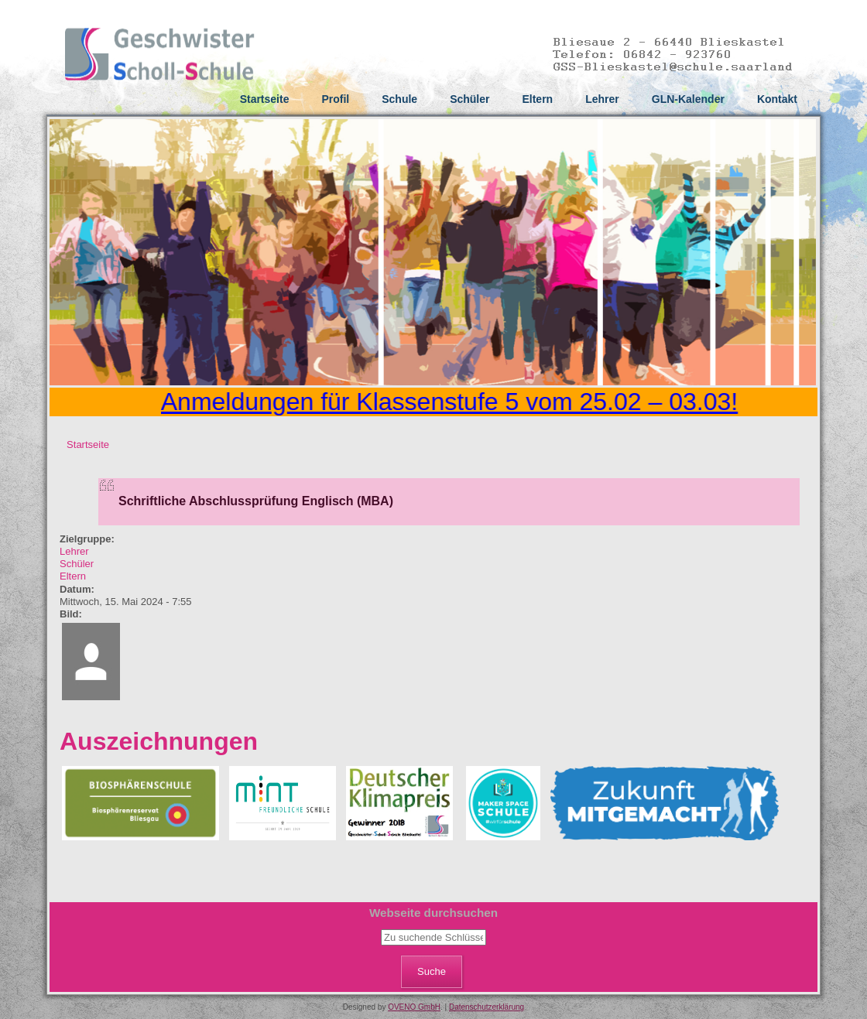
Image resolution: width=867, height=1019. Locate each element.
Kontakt (777, 99)
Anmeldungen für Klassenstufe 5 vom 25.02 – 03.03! (453, 401)
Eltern (537, 99)
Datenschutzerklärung (486, 1007)
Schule (399, 99)
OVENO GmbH (414, 1007)
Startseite (265, 99)
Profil (335, 99)
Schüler (469, 99)
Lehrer (602, 99)
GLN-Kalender (688, 99)
